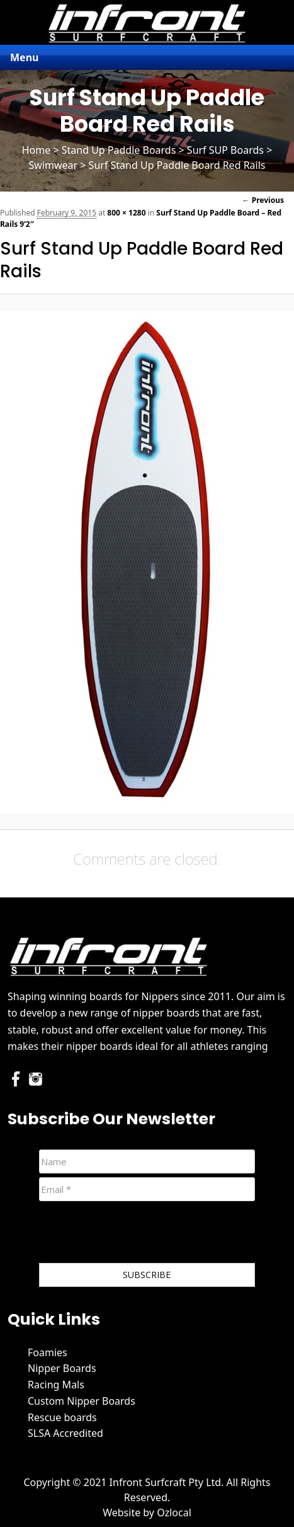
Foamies (47, 1352)
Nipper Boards (62, 1368)
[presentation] (134, 1234)
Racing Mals (56, 1385)
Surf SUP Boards (225, 150)
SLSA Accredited (65, 1433)
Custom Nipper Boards (81, 1401)
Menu (24, 57)
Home (36, 150)
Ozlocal (174, 1512)
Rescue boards (62, 1417)
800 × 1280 (126, 212)
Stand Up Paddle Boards (119, 150)
